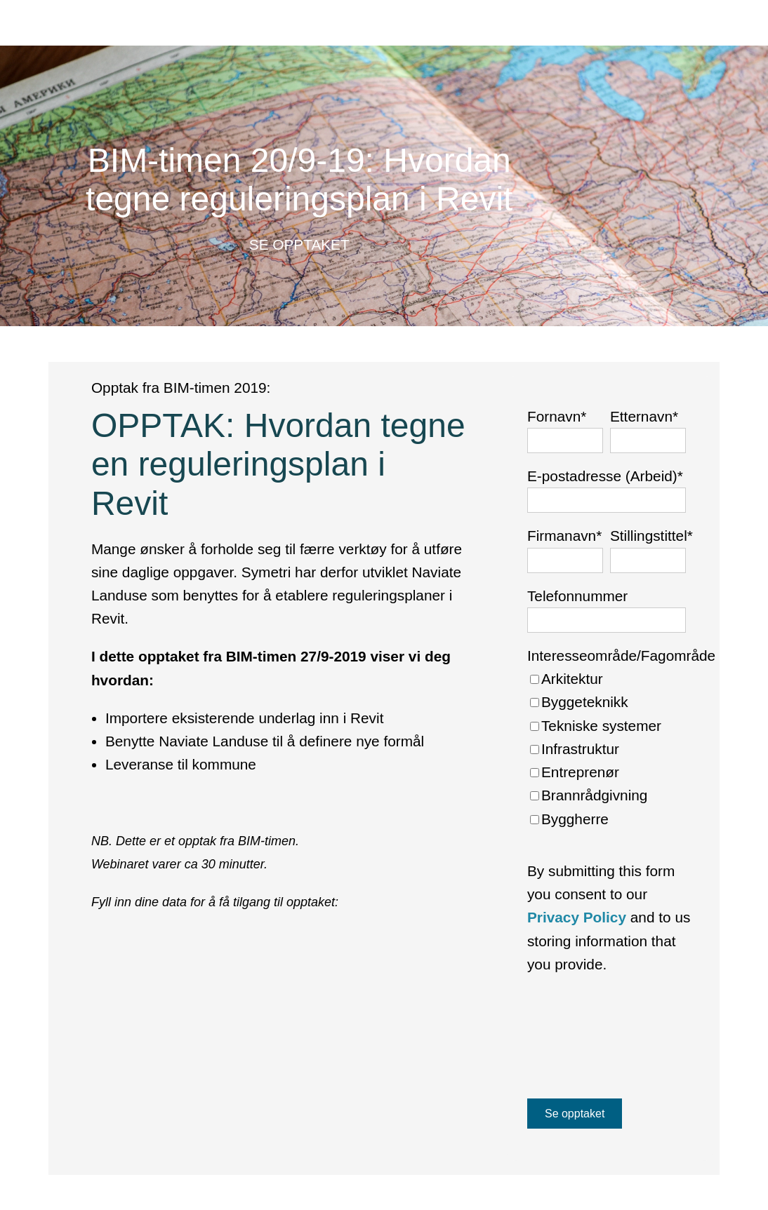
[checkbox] (621, 749)
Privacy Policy (576, 917)
